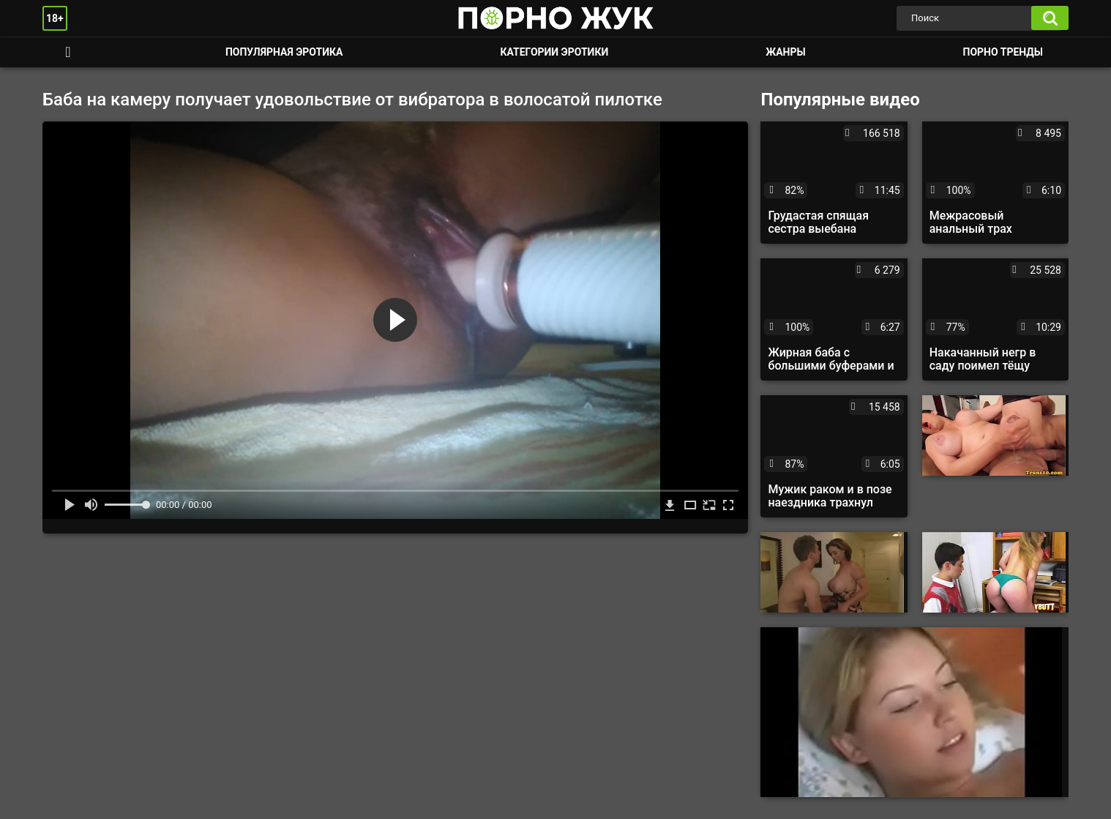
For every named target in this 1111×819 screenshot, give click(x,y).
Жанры (785, 52)
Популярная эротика (284, 52)
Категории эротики (554, 52)
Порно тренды (1003, 52)
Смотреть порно (68, 52)
